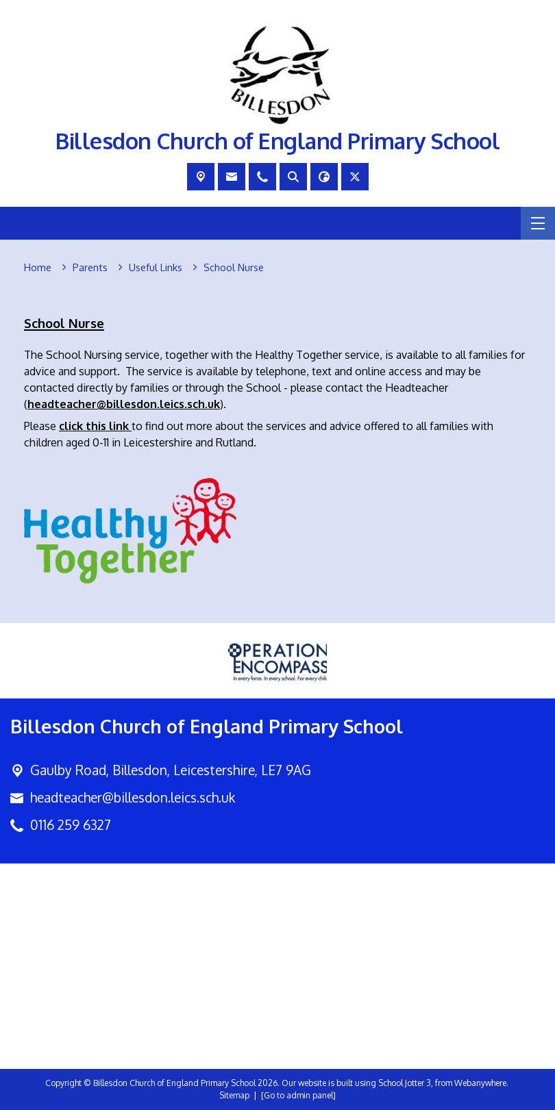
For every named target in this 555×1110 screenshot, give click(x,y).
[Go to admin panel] (298, 1095)
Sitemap (234, 1095)
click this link (94, 426)
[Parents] (90, 267)
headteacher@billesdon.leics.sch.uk (132, 797)
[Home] (37, 267)
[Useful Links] (155, 267)
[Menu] (538, 223)
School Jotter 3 (404, 1083)
